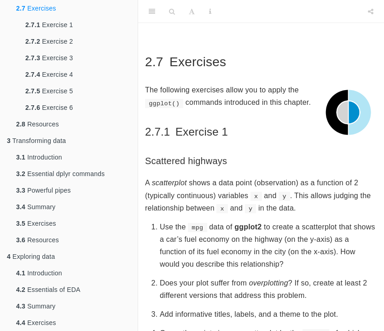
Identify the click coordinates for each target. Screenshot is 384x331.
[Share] (370, 11)
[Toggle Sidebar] (152, 11)
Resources (37, 124)
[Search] (172, 11)
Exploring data (31, 256)
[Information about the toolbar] (210, 11)
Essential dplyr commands (60, 173)
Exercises (36, 8)
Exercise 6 (49, 107)
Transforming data (36, 140)
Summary (35, 207)
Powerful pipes (43, 190)
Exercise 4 (49, 74)
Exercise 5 (49, 91)
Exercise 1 (49, 25)
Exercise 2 (49, 41)
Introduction (39, 157)
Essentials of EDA (48, 289)
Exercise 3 (49, 58)
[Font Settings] (192, 11)
